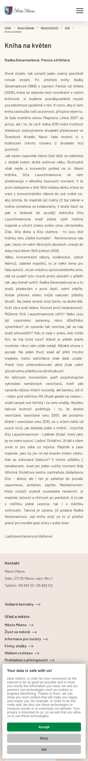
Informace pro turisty (23, 639)
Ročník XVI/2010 (49, 27)
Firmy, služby (16, 646)
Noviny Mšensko (26, 27)
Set (44, 749)
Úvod (8, 27)
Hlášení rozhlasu (19, 653)
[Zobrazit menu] (80, 10)
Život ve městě (17, 631)
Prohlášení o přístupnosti (26, 660)
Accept (44, 727)
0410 (67, 27)
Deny (44, 738)
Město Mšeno (16, 624)
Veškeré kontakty (19, 604)
